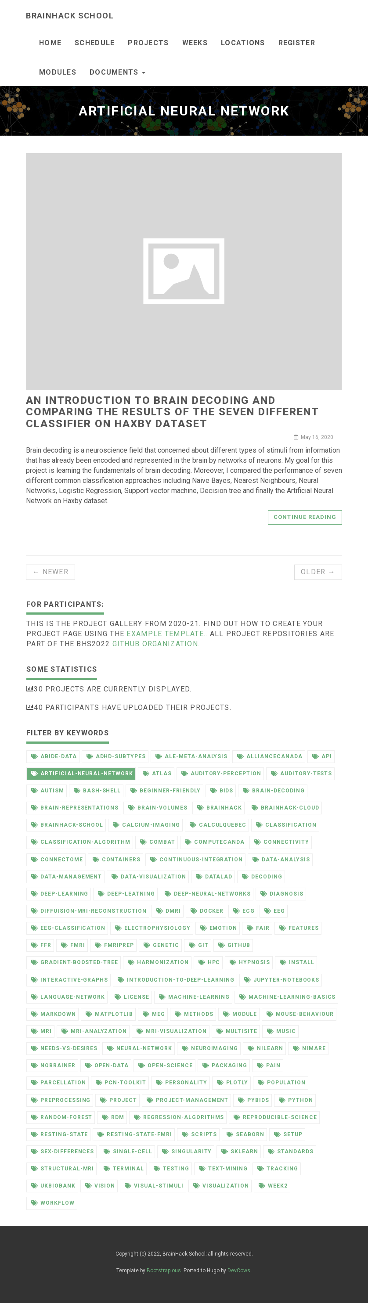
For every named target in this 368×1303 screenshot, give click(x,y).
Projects (148, 43)
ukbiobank (53, 1186)
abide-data (54, 756)
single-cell (128, 1151)
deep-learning (59, 894)
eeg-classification (68, 928)
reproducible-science (275, 1117)
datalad (214, 877)
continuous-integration (196, 860)
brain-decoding (273, 791)
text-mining (223, 1169)
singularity (187, 1151)
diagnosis (281, 894)
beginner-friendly (165, 791)
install (297, 962)
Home (50, 43)
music (281, 1031)
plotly (233, 1083)
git (199, 945)
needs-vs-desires (64, 1048)
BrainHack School (70, 15)
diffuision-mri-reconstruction (89, 911)
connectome (57, 860)
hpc (209, 962)
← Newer (50, 572)
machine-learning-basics (287, 997)
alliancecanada (269, 756)
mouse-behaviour (300, 1014)
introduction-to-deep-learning (176, 980)
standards (291, 1151)
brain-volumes (157, 808)
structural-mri (62, 1169)
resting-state (59, 1134)
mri (41, 1031)
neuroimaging (210, 1048)
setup (288, 1134)
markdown (53, 1014)
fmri (73, 945)
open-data (107, 1065)
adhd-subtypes (116, 756)
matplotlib (109, 1014)
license (132, 997)
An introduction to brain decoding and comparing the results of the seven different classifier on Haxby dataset (172, 412)
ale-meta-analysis (191, 756)
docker (207, 911)
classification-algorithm (80, 842)
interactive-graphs (69, 980)
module (240, 1014)
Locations (243, 43)
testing (171, 1169)
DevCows (238, 1270)
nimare (309, 1048)
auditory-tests (301, 773)
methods (194, 1014)
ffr (41, 945)
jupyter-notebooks (281, 980)
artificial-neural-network (82, 773)
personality (181, 1083)
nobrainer (53, 1065)
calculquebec (218, 825)
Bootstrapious (164, 1270)
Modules (57, 72)
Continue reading (305, 517)
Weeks (195, 43)
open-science (165, 1065)
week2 (273, 1186)
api (322, 756)
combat (157, 842)
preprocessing (60, 1100)
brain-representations (75, 808)
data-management (66, 877)
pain (269, 1065)
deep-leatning (126, 894)
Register (296, 43)
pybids (253, 1100)
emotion (219, 928)
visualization (221, 1186)
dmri (168, 911)
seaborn (245, 1134)
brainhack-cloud (285, 808)
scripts (199, 1134)
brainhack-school (67, 825)
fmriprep (114, 945)
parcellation (58, 1083)
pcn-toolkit (121, 1083)
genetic (161, 945)
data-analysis (281, 860)
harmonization (158, 962)
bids (222, 791)
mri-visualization (171, 1031)
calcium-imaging (146, 825)
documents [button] (117, 72)
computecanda (215, 842)
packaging (225, 1065)
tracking (277, 1169)
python (296, 1100)
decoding (262, 877)
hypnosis (250, 962)
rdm (113, 1117)
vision (100, 1186)
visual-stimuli (154, 1186)
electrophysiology (152, 928)
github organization (155, 644)
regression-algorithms (179, 1117)
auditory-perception (221, 773)
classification (286, 825)
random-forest (61, 1117)
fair (258, 928)
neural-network (139, 1048)
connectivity (281, 842)
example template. (166, 634)
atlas (157, 773)
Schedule (95, 43)
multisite (237, 1031)
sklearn (239, 1151)
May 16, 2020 (313, 437)
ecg (244, 911)
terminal (124, 1169)
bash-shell (97, 791)
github (234, 945)
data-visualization (149, 877)
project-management (187, 1100)
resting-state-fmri (134, 1134)
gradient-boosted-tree (74, 962)
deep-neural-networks (208, 894)
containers (117, 860)
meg (154, 1014)
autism (47, 791)
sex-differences (62, 1151)
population (282, 1083)
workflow (53, 1203)
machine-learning (194, 997)
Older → (318, 572)
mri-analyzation (94, 1031)
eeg (274, 911)
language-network (68, 997)
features (299, 928)
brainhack (219, 808)
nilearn (265, 1048)
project (118, 1100)
